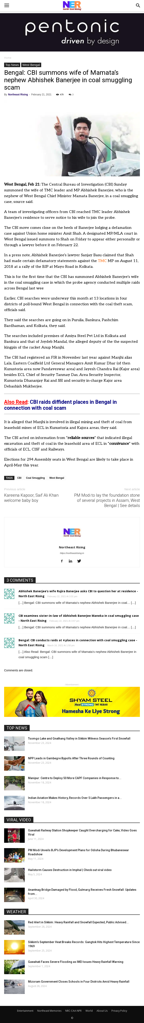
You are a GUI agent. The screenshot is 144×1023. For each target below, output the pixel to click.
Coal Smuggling (35, 477)
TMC (102, 261)
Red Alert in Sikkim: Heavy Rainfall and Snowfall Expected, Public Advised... (78, 922)
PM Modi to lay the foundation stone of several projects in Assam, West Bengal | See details (107, 500)
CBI (19, 477)
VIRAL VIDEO (19, 819)
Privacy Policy (119, 1010)
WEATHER (16, 911)
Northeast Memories (49, 1010)
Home (7, 58)
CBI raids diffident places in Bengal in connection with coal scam (60, 405)
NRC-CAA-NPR (73, 1010)
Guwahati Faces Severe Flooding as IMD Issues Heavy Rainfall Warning (75, 961)
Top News (12, 65)
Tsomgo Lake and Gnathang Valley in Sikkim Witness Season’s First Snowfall (79, 738)
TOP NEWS (17, 728)
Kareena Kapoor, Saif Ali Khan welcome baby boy (31, 498)
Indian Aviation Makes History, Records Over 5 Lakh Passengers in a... (75, 797)
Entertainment (25, 1010)
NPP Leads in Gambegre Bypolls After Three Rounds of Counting (71, 758)
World (89, 1010)
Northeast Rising (18, 94)
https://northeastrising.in (72, 553)
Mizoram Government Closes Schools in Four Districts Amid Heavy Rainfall (78, 981)
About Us (102, 1010)
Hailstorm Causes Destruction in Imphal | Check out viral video (70, 870)
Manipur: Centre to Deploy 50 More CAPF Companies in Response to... (74, 778)
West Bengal (31, 65)
